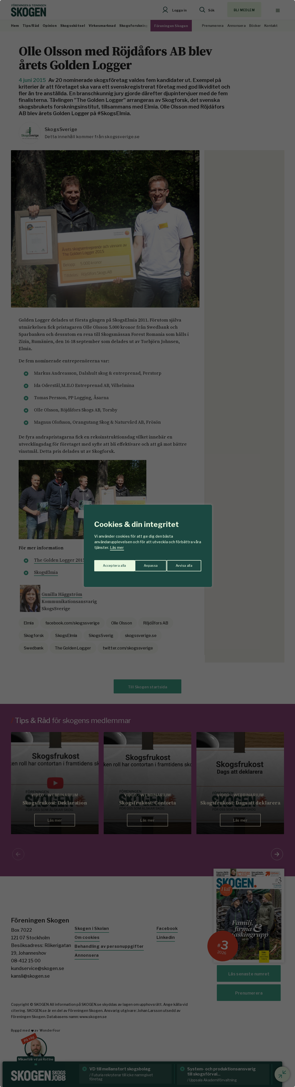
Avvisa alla (142, 563)
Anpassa (108, 563)
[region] (147, 543)
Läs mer (117, 547)
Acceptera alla (181, 563)
